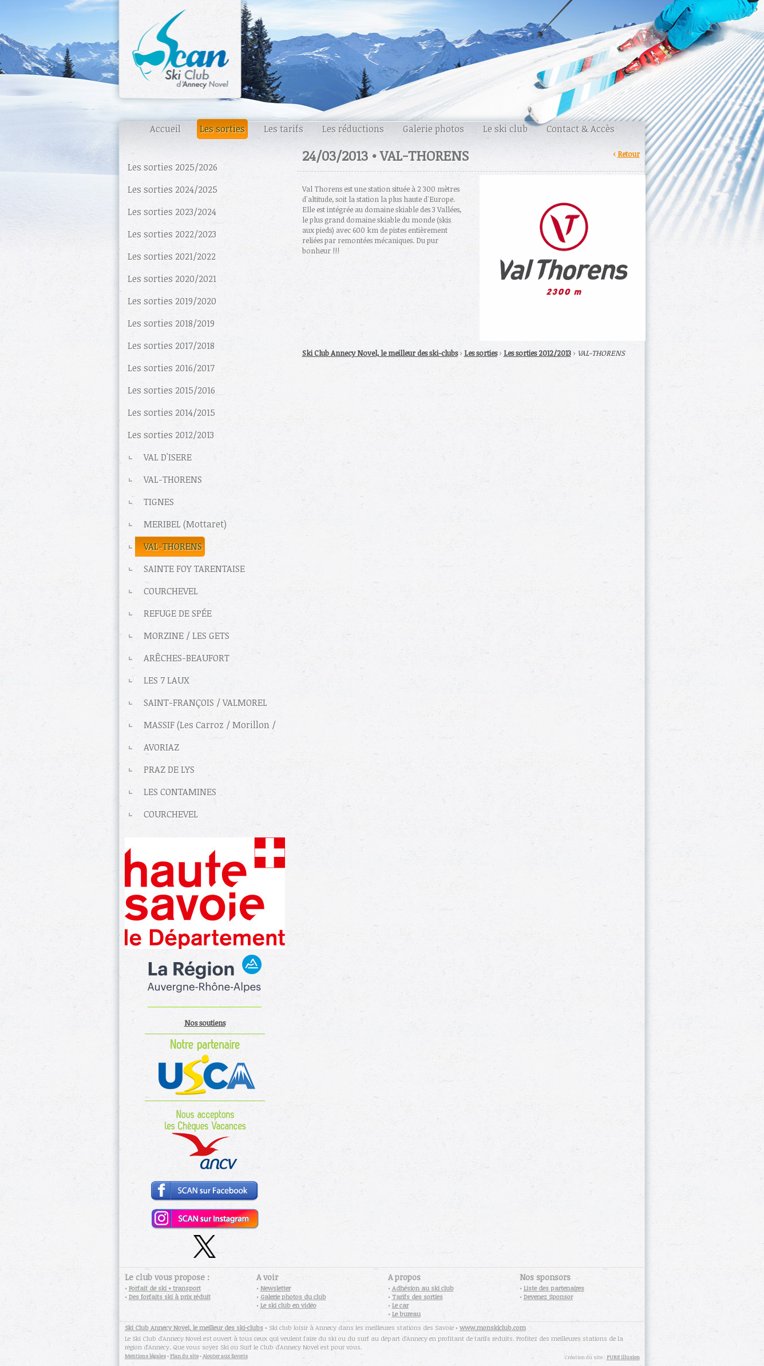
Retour (628, 154)
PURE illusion (623, 1357)
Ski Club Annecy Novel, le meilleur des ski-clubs (380, 353)
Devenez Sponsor (548, 1296)
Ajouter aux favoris (225, 1356)
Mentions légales (145, 1356)
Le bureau (406, 1313)
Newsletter (275, 1288)
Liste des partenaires (554, 1288)
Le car (400, 1305)
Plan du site (184, 1356)
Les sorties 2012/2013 (537, 353)
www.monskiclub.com (493, 1327)
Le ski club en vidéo (288, 1305)
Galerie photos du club (293, 1296)
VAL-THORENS (601, 353)
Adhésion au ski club (423, 1288)
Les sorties (480, 353)
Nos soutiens (204, 1023)
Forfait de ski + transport (165, 1288)
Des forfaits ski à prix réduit (170, 1296)
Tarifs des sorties (417, 1296)
